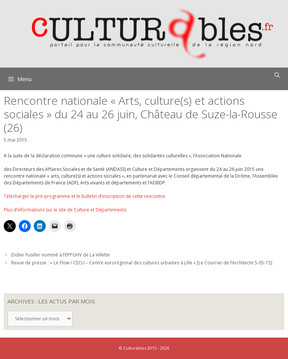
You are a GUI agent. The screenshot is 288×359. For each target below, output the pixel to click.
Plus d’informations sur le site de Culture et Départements (65, 210)
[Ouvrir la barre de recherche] (277, 75)
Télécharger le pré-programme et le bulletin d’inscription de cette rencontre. (85, 196)
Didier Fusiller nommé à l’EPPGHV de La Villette (60, 255)
